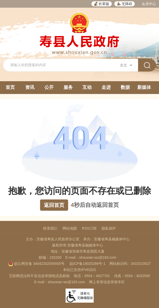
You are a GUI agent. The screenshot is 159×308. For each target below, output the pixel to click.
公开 (49, 87)
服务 (68, 87)
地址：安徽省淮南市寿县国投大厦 (77, 251)
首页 (10, 87)
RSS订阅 (89, 228)
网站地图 (70, 228)
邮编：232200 (50, 257)
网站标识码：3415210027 (130, 264)
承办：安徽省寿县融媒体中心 (106, 239)
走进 (106, 87)
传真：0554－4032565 (132, 276)
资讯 (29, 87)
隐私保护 (109, 228)
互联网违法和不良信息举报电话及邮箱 (39, 276)
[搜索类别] (126, 65)
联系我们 (50, 228)
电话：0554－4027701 (92, 276)
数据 (125, 87)
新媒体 (144, 87)
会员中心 (149, 4)
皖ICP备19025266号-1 (87, 264)
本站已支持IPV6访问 (79, 270)
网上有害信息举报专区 (107, 282)
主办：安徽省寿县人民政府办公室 (52, 239)
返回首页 (54, 205)
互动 (87, 87)
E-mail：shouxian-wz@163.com (90, 257)
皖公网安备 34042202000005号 (36, 264)
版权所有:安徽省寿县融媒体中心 (77, 245)
